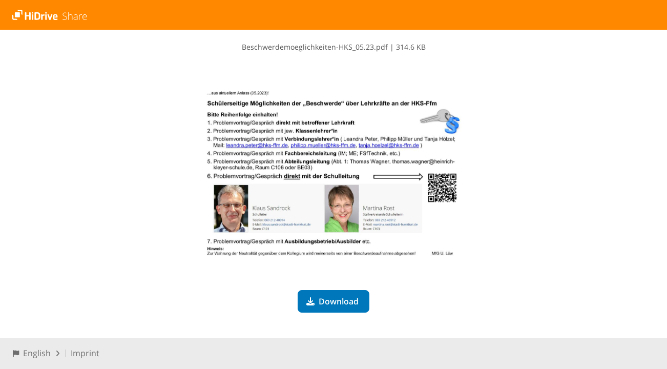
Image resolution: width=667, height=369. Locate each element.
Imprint (85, 353)
